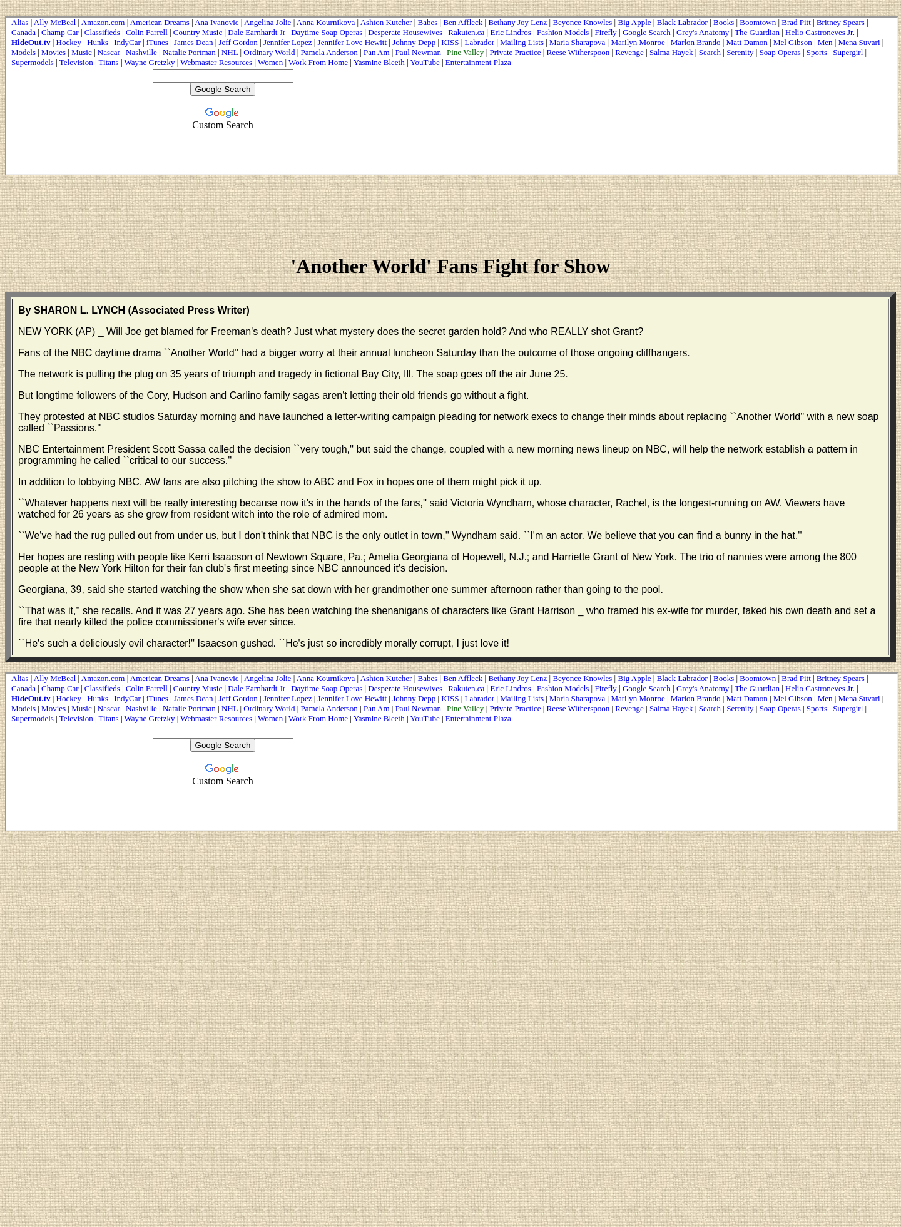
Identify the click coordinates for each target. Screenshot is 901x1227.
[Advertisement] (450, 213)
